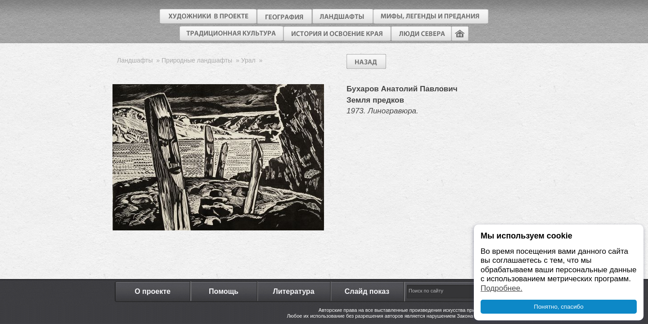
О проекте (153, 291)
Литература (293, 291)
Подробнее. (501, 288)
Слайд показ (367, 291)
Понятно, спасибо (558, 306)
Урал (248, 60)
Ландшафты (135, 60)
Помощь (223, 291)
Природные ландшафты (197, 60)
